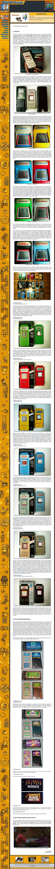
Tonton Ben (17, 26)
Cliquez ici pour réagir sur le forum (43, 864)
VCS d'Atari (43, 36)
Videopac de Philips (17, 37)
